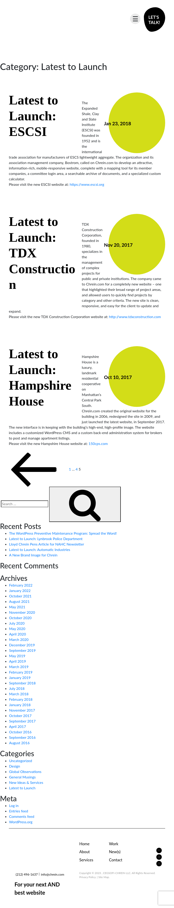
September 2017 (22, 721)
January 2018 (20, 705)
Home (84, 843)
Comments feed (21, 816)
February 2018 (20, 699)
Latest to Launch (22, 788)
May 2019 (17, 656)
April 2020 (17, 634)
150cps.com (98, 443)
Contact (115, 859)
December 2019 (22, 645)
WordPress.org (20, 822)
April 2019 (17, 661)
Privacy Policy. (87, 877)
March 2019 (19, 666)
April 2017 (17, 726)
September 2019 (22, 650)
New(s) (115, 851)
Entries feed (18, 811)
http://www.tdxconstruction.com (135, 316)
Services (86, 859)
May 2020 (17, 628)
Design (14, 766)
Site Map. (104, 877)
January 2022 (20, 590)
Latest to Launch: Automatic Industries (39, 549)
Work (113, 843)
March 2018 (19, 694)
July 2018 (16, 688)
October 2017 (20, 715)
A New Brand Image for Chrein (33, 555)
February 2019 (20, 672)
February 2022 (20, 585)
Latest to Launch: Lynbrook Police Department (45, 538)
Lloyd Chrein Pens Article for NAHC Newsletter (46, 544)
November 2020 (22, 612)
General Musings (22, 777)
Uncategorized (20, 760)
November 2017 (22, 710)
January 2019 (20, 677)
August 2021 (19, 601)
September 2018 (22, 683)
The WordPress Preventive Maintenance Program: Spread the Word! (63, 533)
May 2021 (17, 607)
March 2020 (19, 639)
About (84, 851)
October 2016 (20, 732)
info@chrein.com (52, 874)
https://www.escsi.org (87, 184)
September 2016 (22, 737)
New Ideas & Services (26, 782)
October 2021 (20, 596)
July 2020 (16, 623)
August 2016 (19, 743)
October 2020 (20, 618)
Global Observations (25, 771)
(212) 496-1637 (27, 874)
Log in (14, 805)
